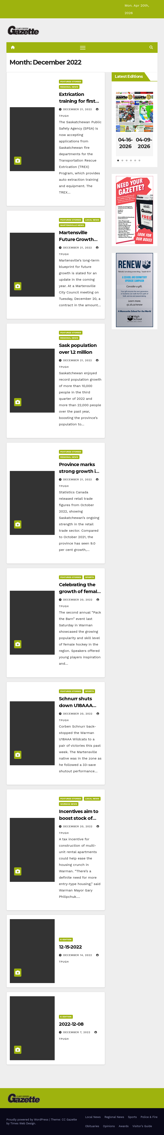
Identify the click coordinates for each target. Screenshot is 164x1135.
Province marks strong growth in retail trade (78, 471)
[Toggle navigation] (83, 47)
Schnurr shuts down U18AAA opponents (75, 705)
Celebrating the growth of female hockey (79, 591)
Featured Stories (70, 81)
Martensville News (72, 225)
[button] (151, 47)
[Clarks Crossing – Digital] (134, 290)
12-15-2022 (70, 947)
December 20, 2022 (78, 599)
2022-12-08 (71, 1024)
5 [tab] (135, 162)
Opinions (109, 1126)
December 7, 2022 (77, 1032)
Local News (92, 220)
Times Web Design (22, 1123)
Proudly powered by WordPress (27, 1119)
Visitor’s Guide (142, 1126)
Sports (89, 577)
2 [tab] (122, 162)
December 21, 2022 (78, 109)
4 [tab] (131, 162)
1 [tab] (118, 162)
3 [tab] (126, 162)
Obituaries (92, 1126)
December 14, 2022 (78, 955)
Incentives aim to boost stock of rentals (78, 818)
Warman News (68, 804)
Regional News (69, 87)
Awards (124, 1126)
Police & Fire (149, 1117)
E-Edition (66, 939)
